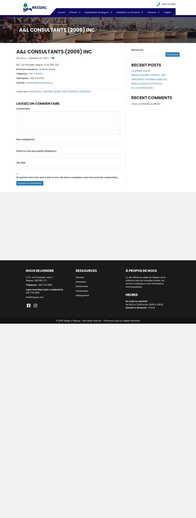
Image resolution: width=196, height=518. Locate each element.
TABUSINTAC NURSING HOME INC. (149, 79)
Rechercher (137, 50)
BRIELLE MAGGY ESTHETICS (146, 84)
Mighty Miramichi (132, 321)
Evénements (82, 286)
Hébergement (82, 295)
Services (80, 277)
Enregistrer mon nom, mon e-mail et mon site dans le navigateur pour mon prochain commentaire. (67, 177)
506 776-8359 (36, 74)
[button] (80, 12)
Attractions (81, 282)
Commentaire (23, 109)
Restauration (82, 291)
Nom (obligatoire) (25, 139)
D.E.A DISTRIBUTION (142, 88)
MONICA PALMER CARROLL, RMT (148, 75)
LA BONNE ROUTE (140, 71)
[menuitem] (167, 12)
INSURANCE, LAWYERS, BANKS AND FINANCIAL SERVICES (59, 91)
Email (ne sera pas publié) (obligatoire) (36, 151)
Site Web (20, 163)
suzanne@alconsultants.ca (40, 83)
